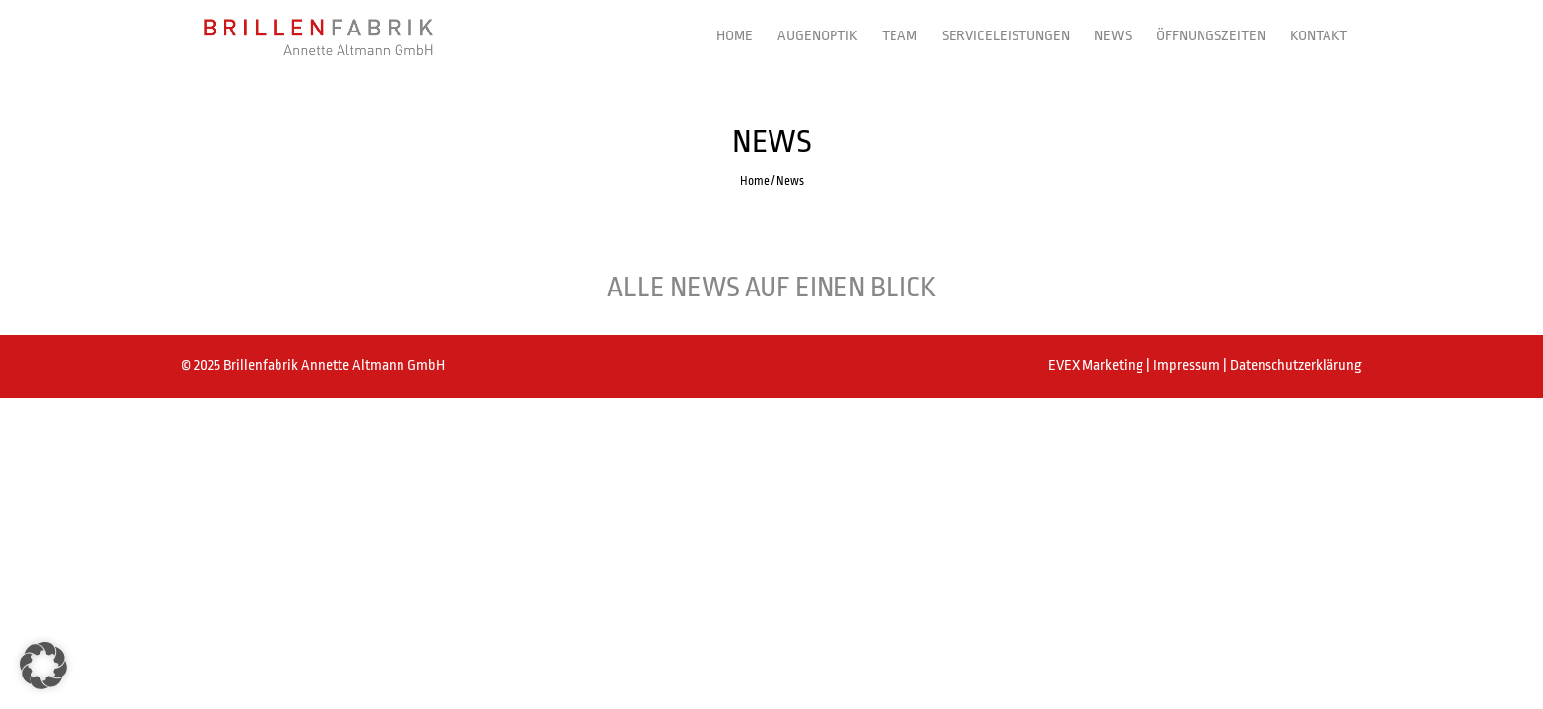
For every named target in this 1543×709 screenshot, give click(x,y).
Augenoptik (817, 36)
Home (734, 36)
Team (899, 36)
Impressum (1188, 365)
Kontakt (1318, 36)
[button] (43, 665)
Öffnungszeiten (1210, 36)
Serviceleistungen (1006, 36)
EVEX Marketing (1097, 365)
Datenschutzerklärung (1296, 365)
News (1113, 36)
